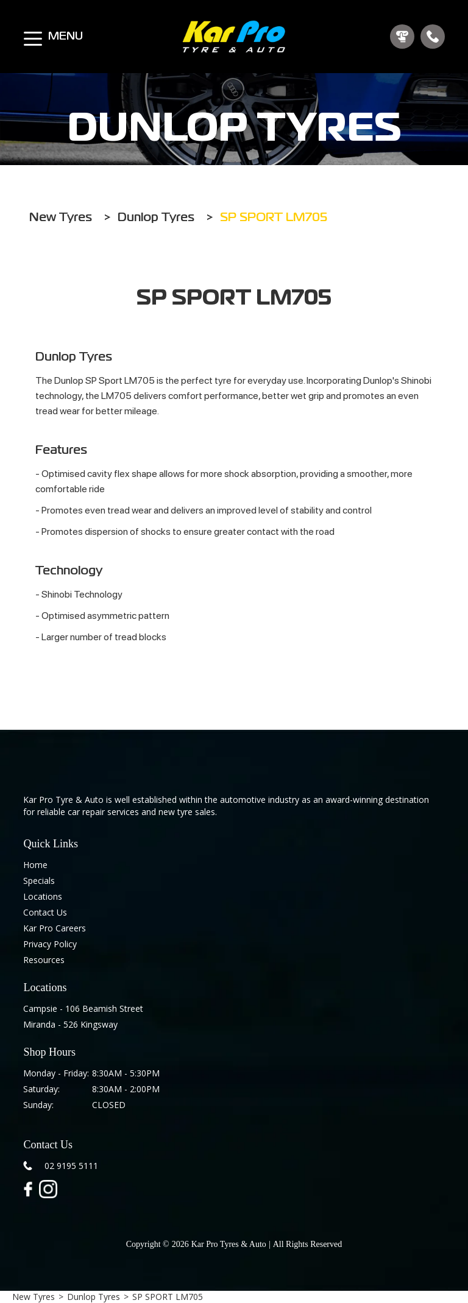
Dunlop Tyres (93, 1296)
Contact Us (45, 912)
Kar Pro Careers (54, 928)
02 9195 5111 (71, 1165)
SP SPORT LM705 (167, 1296)
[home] (234, 36)
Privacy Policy (50, 944)
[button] (33, 33)
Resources (44, 960)
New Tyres (33, 1296)
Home (35, 864)
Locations (42, 896)
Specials (39, 880)
